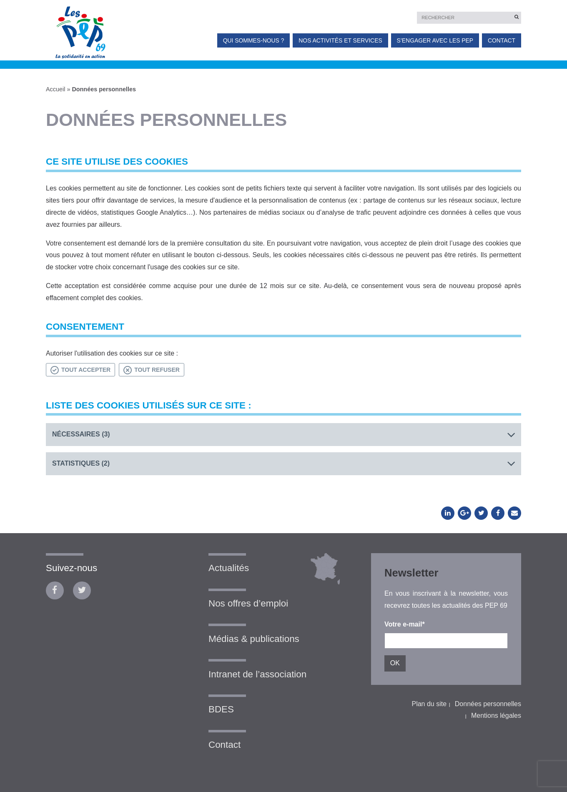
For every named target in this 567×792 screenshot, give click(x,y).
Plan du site (429, 703)
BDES (221, 709)
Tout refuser (151, 370)
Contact (501, 40)
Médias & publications (253, 639)
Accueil (55, 89)
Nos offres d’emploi (248, 603)
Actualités (228, 568)
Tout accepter (80, 370)
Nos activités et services (340, 40)
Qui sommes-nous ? (253, 40)
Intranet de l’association (257, 674)
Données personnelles (488, 703)
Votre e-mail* (404, 624)
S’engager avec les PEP (434, 40)
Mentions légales (496, 715)
